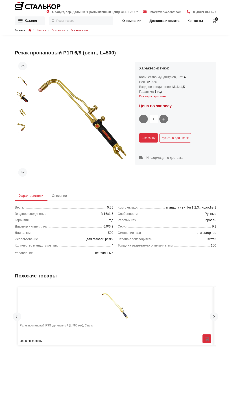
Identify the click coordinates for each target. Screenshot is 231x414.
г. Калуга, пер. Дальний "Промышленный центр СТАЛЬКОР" (95, 12)
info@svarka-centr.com (166, 12)
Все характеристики (152, 96)
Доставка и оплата (164, 21)
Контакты (195, 21)
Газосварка (58, 30)
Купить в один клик (175, 138)
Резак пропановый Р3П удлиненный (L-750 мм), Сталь (56, 325)
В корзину (148, 138)
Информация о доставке (161, 158)
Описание (59, 196)
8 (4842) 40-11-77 (204, 12)
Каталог (27, 21)
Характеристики (31, 196)
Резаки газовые (80, 30)
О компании (131, 21)
